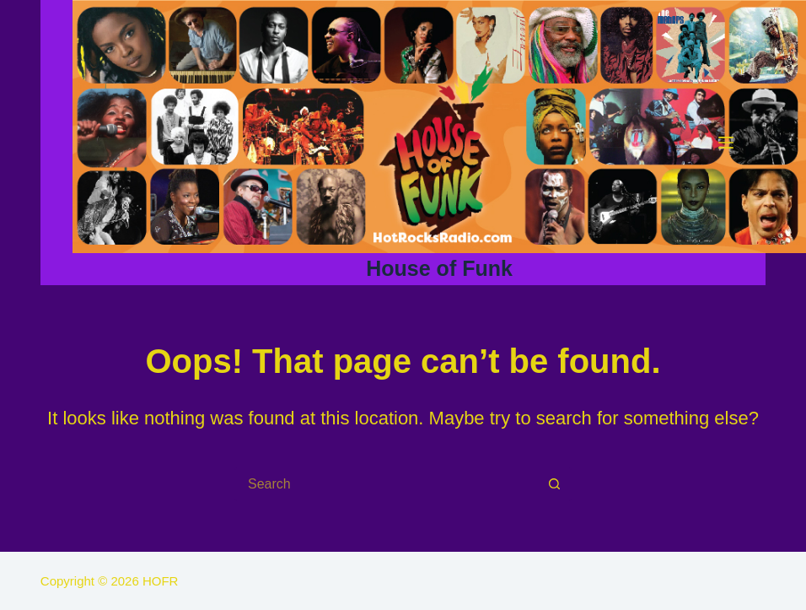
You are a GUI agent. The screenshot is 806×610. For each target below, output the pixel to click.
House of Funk (439, 268)
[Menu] (725, 142)
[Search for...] (386, 484)
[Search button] (555, 484)
